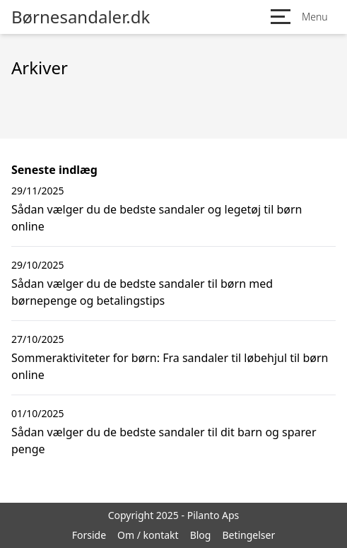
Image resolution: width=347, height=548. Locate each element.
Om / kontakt (148, 535)
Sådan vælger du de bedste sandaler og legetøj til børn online (156, 218)
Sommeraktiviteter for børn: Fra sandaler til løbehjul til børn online (169, 366)
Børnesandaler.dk (80, 17)
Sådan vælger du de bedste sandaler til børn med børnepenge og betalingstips (142, 292)
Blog (200, 535)
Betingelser (248, 535)
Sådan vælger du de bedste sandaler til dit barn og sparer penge (164, 440)
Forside (89, 535)
